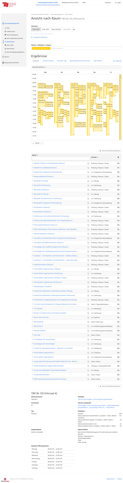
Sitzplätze (81, 411)
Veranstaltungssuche (10, 23)
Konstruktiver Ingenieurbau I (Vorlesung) (48, 273)
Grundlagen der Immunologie (44, 339)
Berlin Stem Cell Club (41, 317)
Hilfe (84, 2)
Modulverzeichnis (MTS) (70, 2)
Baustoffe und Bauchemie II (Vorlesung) (48, 198)
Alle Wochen (98, 61)
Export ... (37, 143)
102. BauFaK (38, 309)
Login (118, 2)
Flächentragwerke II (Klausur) (44, 234)
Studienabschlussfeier (41, 375)
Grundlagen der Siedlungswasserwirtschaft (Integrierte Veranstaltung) (58, 251)
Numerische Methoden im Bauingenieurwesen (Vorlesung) (54, 295)
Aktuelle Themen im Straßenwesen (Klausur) (49, 163)
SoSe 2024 (36, 29)
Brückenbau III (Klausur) (42, 212)
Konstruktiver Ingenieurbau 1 (44, 353)
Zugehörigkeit (36, 429)
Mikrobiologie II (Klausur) (43, 286)
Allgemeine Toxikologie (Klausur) (45, 168)
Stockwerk (35, 403)
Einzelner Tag (61, 61)
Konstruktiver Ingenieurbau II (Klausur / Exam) (50, 278)
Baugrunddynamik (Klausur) (44, 176)
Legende (117, 61)
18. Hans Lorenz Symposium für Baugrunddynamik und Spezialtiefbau (58, 304)
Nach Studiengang (11, 35)
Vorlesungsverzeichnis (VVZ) (48, 2)
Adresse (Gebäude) (84, 403)
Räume (5, 57)
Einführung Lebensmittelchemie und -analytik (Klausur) (53, 220)
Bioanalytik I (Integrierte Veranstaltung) (48, 203)
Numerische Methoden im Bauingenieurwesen (50, 370)
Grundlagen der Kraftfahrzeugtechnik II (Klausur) (51, 247)
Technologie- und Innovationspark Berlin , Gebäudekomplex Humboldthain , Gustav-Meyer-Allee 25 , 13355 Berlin (98, 406)
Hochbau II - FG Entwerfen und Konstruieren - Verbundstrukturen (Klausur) (60, 260)
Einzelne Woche (48, 61)
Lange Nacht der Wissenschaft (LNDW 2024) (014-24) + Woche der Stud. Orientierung (63, 361)
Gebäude (81, 397)
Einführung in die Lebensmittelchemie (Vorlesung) (51, 216)
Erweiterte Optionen (39, 37)
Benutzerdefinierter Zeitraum (80, 61)
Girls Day (37, 335)
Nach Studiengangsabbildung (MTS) (15, 52)
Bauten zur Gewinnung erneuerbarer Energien (50, 313)
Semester (34, 26)
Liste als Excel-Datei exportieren (110, 151)
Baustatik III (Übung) (41, 194)
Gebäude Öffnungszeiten (40, 446)
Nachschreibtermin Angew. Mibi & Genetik (48, 366)
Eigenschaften (83, 429)
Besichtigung (38, 322)
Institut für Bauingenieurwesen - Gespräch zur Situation (53, 348)
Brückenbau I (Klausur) (42, 207)
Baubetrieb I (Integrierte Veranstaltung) (48, 172)
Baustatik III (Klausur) (41, 190)
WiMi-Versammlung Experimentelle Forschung (50, 379)
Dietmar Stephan (40, 331)
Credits (119, 479)
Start (7, 28)
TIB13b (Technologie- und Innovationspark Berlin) (95, 399)
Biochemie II (42, 100)
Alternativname (36, 397)
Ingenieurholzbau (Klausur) (43, 264)
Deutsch (108, 2)
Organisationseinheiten (10, 62)
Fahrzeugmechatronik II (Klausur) (45, 225)
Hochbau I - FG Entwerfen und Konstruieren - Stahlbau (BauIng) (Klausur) (59, 256)
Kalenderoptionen (38, 67)
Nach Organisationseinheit (13, 38)
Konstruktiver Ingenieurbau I (44, 357)
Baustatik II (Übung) (41, 181)
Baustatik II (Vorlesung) (42, 185)
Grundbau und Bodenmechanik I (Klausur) (48, 242)
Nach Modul (9, 48)
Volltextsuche (9, 31)
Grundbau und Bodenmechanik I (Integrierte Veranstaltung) (55, 238)
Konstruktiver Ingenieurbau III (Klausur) (48, 282)
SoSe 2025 (45, 29)
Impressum (110, 479)
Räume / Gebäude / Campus (41, 45)
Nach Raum (9, 42)
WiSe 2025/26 (56, 29)
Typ (32, 411)
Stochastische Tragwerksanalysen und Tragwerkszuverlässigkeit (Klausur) (59, 300)
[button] (44, 87)
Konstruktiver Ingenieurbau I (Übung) (47, 269)
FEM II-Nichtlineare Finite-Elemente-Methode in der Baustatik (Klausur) (58, 229)
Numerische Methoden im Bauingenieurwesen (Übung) (53, 291)
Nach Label (8, 45)
